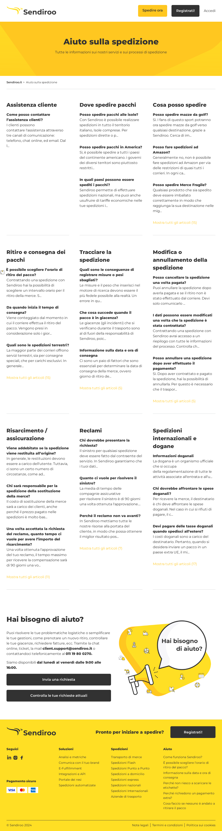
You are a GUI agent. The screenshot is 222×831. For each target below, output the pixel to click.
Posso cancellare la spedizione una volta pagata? (181, 280)
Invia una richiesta (58, 679)
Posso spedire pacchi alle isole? (109, 115)
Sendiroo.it (14, 82)
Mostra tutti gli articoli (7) (101, 548)
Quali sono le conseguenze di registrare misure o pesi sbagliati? (107, 275)
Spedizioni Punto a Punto (130, 768)
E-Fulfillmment (70, 768)
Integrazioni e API (72, 774)
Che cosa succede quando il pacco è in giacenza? (105, 315)
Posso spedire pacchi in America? (111, 147)
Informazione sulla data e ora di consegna (109, 353)
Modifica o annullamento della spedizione (180, 260)
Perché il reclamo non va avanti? (110, 516)
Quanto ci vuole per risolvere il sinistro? (108, 480)
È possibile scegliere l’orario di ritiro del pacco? (34, 272)
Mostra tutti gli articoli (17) (175, 564)
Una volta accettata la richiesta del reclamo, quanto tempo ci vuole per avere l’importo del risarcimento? (36, 536)
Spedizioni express (125, 780)
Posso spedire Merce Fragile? (180, 185)
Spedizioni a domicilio (127, 774)
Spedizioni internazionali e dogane (174, 438)
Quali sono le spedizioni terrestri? (38, 345)
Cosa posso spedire (179, 105)
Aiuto (167, 749)
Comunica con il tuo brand (79, 763)
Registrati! (185, 11)
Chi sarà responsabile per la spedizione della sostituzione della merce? (33, 491)
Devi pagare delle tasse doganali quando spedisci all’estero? (183, 528)
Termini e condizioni (167, 825)
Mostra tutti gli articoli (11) (28, 577)
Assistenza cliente (32, 105)
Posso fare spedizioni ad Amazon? (175, 149)
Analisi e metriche (72, 757)
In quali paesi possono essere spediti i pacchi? (107, 182)
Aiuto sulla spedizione (41, 82)
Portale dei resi (70, 780)
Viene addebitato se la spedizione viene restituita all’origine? (38, 450)
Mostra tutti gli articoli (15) (175, 223)
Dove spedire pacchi (108, 105)
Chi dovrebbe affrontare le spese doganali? (183, 491)
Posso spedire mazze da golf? (180, 115)
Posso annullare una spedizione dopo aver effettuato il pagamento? (182, 363)
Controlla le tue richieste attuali (58, 696)
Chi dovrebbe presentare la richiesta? (105, 443)
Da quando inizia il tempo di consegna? (33, 310)
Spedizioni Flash (123, 763)
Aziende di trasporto (126, 796)
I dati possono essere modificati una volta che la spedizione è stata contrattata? (182, 320)
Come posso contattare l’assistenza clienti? (28, 117)
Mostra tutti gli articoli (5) (101, 388)
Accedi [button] (209, 11)
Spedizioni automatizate (77, 785)
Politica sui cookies (200, 825)
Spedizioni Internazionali (129, 791)
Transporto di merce (126, 757)
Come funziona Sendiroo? (182, 757)
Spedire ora (152, 10)
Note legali (140, 825)
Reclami (91, 430)
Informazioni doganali (173, 456)
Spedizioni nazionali (126, 785)
